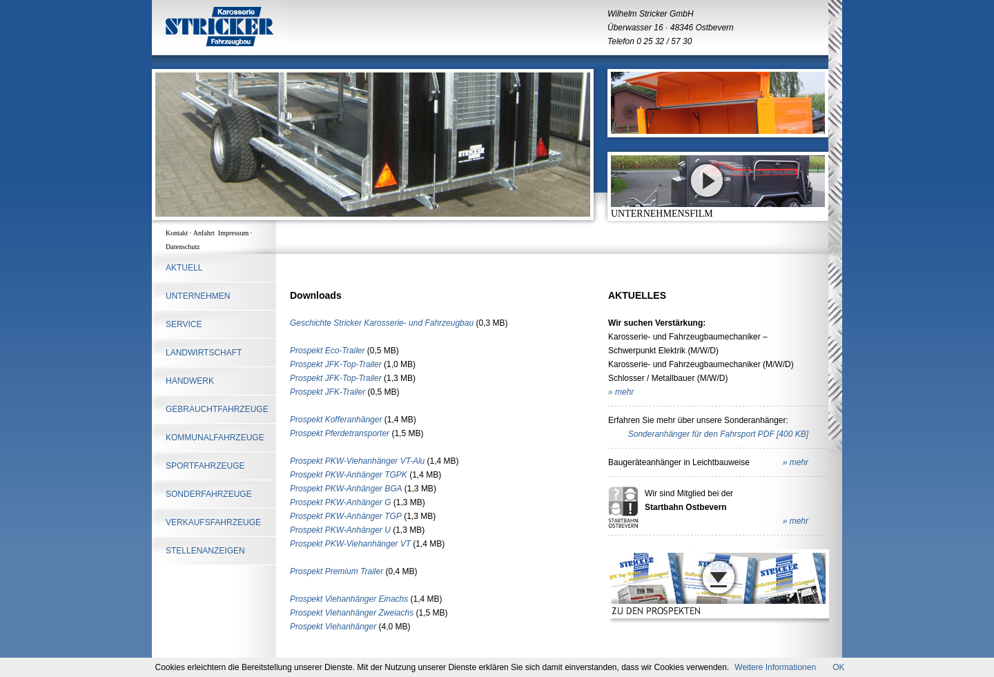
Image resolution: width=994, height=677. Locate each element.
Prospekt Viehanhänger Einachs (349, 599)
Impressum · (236, 233)
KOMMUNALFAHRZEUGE (215, 437)
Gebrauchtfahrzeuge (217, 409)
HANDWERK (190, 381)
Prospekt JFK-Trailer (327, 392)
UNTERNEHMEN (198, 296)
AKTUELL (184, 268)
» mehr (621, 392)
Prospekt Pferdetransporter (339, 433)
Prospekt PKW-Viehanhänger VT (350, 544)
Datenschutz (182, 247)
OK (838, 667)
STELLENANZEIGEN (205, 551)
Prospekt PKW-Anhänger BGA (346, 488)
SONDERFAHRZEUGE (209, 494)
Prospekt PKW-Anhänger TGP (346, 516)
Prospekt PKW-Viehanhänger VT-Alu (357, 461)
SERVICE (184, 324)
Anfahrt (205, 233)
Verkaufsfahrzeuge (213, 522)
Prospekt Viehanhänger (333, 626)
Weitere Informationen (775, 667)
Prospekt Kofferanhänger (336, 419)
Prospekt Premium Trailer (336, 571)
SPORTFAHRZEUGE (205, 466)
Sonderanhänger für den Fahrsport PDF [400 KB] (718, 434)
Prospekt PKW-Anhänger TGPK (348, 475)
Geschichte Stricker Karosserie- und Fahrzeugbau (382, 323)
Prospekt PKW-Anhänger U (340, 530)
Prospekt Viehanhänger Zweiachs (351, 613)
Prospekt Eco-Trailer (327, 350)
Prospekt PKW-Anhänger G (340, 502)
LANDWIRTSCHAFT (204, 352)
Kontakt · (179, 233)
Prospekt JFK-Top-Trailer (336, 364)
